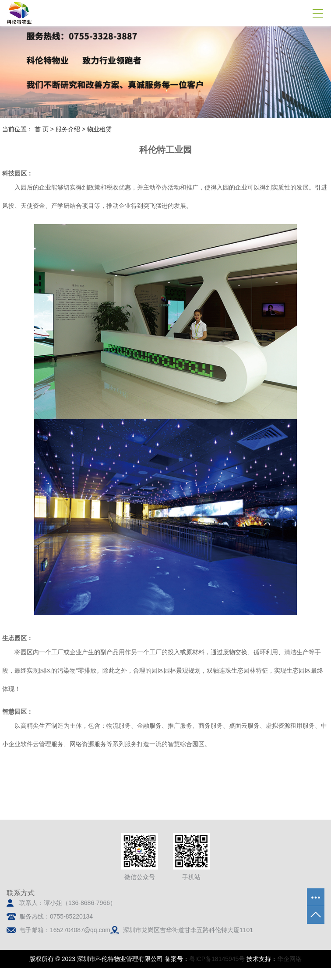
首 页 (42, 129)
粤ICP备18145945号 (217, 958)
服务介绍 (68, 129)
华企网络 (289, 958)
